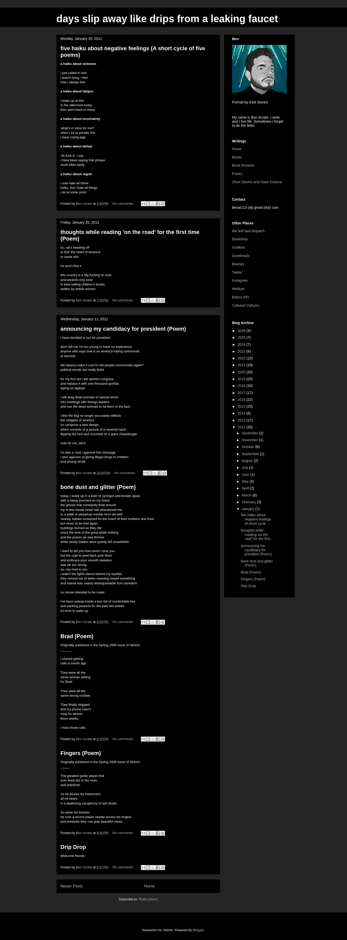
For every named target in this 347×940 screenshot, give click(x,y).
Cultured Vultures (245, 305)
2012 (241, 427)
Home (149, 886)
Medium (238, 289)
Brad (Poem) (77, 636)
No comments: (124, 203)
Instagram (240, 280)
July (245, 467)
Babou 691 (240, 297)
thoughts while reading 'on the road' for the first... (257, 534)
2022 (241, 358)
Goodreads (241, 256)
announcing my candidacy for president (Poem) (123, 329)
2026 (241, 331)
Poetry (237, 174)
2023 (241, 351)
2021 (241, 365)
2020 (241, 372)
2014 (241, 413)
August (248, 461)
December (250, 433)
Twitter (237, 272)
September (251, 454)
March (247, 495)
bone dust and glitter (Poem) (98, 487)
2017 (241, 393)
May (245, 481)
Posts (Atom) (148, 899)
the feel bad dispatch (248, 231)
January (248, 509)
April (246, 488)
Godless (238, 247)
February (249, 502)
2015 (241, 406)
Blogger (198, 930)
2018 (241, 386)
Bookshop (240, 239)
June (246, 475)
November (250, 440)
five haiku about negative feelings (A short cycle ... (256, 519)
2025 (241, 337)
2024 (241, 345)
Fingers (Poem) (81, 753)
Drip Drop (73, 847)
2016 (241, 400)
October (248, 447)
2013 (241, 420)
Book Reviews (243, 165)
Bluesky (238, 264)
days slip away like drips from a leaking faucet (167, 18)
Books (237, 157)
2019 (241, 379)
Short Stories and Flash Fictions (257, 182)
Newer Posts (72, 886)
